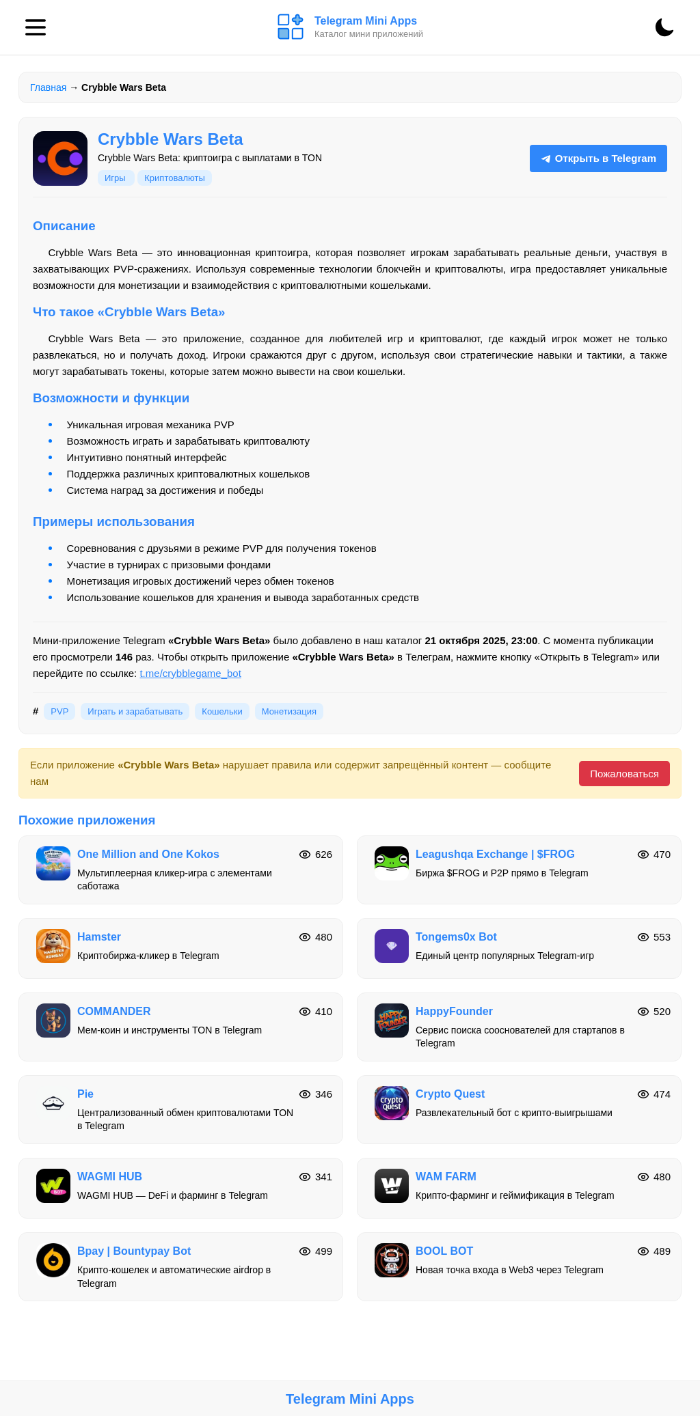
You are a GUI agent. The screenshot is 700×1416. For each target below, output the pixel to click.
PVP (59, 711)
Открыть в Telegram (598, 158)
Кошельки (222, 711)
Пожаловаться (624, 773)
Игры (116, 178)
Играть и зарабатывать (135, 711)
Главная (48, 87)
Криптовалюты (174, 178)
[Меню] (35, 27)
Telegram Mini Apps (350, 1398)
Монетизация (289, 711)
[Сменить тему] (664, 27)
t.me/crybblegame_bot (190, 673)
